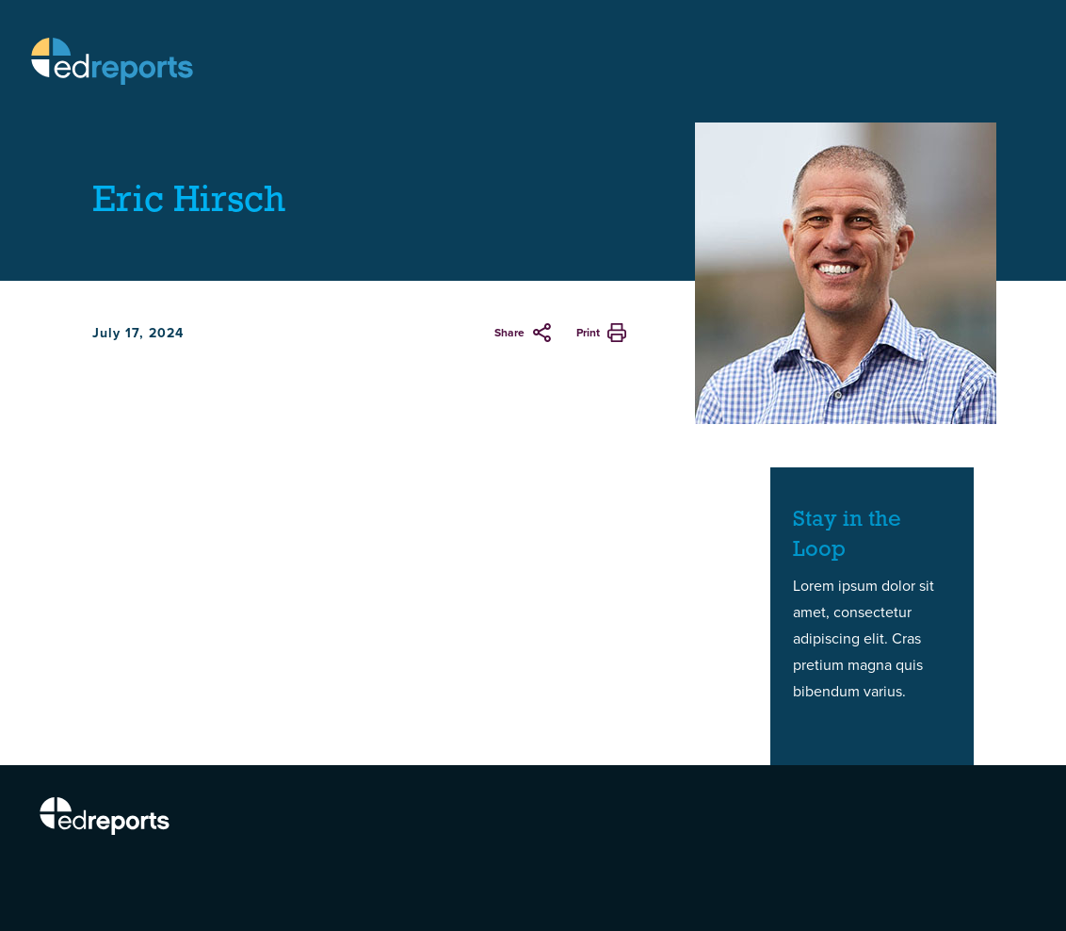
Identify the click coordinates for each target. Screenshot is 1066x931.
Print (588, 332)
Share (509, 332)
